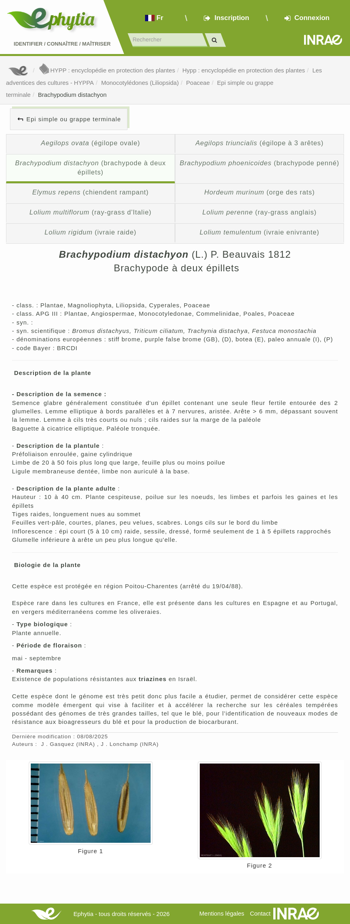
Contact (260, 913)
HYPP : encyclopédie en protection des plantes (106, 70)
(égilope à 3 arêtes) (259, 142)
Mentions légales (222, 913)
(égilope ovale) (90, 142)
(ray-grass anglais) (260, 212)
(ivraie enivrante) (260, 232)
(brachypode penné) (260, 162)
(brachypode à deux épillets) (90, 167)
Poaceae (198, 82)
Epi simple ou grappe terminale (73, 119)
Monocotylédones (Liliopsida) (140, 82)
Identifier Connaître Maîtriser (62, 44)
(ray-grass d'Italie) (90, 212)
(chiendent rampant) (90, 192)
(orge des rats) (259, 192)
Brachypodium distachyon (72, 94)
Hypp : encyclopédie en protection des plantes (243, 70)
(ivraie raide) (91, 232)
